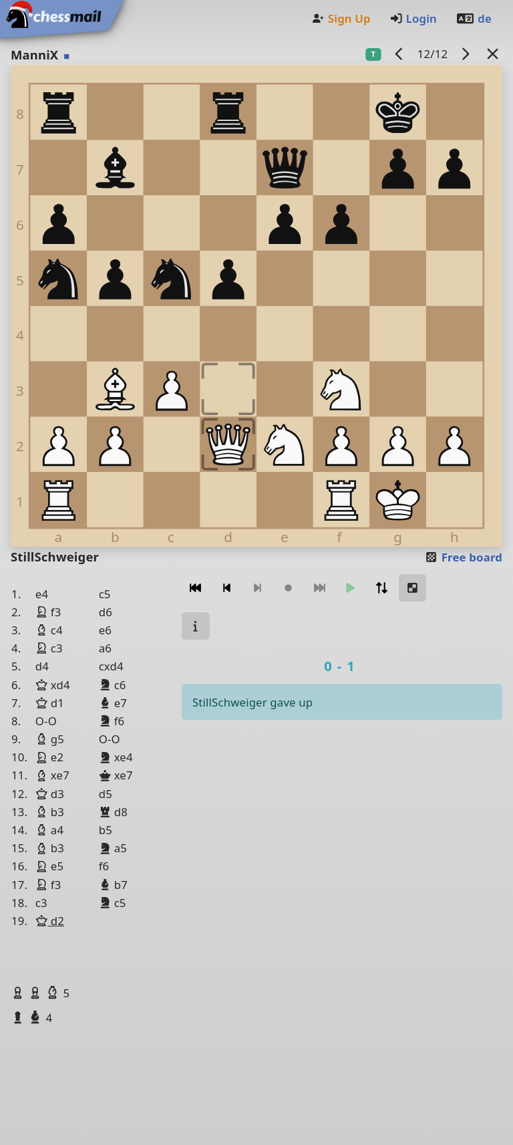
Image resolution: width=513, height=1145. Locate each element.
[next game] (465, 53)
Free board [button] (463, 557)
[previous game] (399, 53)
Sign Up (340, 18)
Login (413, 18)
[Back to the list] (493, 53)
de (474, 18)
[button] (19, 992)
